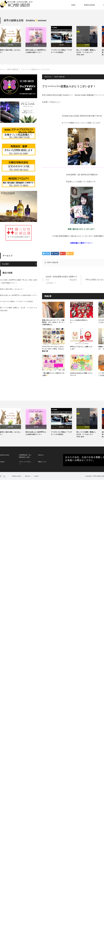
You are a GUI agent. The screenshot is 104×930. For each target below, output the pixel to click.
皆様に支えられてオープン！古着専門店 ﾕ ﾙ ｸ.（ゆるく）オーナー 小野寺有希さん (53, 322)
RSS (4, 476)
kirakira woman (89, 5)
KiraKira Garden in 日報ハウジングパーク (81, 374)
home (73, 5)
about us (40, 455)
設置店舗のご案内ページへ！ (81, 243)
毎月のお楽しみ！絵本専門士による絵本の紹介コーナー (35, 51)
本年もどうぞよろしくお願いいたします (81, 348)
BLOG (87, 45)
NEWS (9, 69)
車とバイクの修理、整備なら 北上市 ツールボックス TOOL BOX (86, 52)
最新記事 (15, 69)
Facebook (0, 476)
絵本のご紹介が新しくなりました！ (10, 51)
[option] (12, 40)
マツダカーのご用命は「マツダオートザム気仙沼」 (61, 51)
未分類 (10, 45)
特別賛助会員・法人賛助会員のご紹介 (25, 456)
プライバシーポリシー (25, 463)
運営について (42, 461)
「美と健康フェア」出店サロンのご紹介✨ (53, 374)
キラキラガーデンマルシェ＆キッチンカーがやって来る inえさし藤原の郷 (53, 349)
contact (2, 461)
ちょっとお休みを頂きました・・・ (79, 321)
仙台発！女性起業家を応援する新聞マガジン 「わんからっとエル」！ (61, 279)
